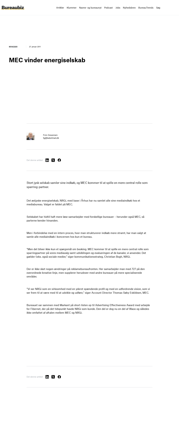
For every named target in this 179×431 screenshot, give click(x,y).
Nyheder (13, 47)
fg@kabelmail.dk (51, 138)
